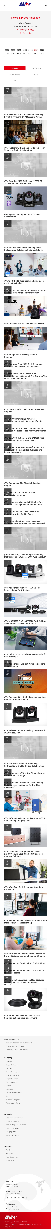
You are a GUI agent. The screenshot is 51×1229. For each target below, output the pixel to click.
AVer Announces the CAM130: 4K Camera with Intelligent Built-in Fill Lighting (25, 921)
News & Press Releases (13, 1093)
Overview (9, 1061)
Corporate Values (11, 1065)
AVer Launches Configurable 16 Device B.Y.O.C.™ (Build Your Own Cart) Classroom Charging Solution (23, 854)
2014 (36, 54)
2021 (36, 50)
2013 (42, 54)
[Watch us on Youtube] (23, 1197)
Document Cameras (12, 1135)
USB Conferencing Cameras (15, 1118)
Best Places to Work (12, 1075)
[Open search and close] (46, 5)
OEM (14, 80)
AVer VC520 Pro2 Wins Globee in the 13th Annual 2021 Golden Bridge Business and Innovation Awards (24, 449)
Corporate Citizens (12, 1079)
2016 (25, 54)
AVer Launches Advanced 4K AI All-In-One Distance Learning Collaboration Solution (23, 503)
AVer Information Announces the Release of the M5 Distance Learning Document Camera (24, 955)
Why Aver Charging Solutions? (16, 1046)
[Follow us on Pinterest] (26, 1197)
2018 (13, 54)
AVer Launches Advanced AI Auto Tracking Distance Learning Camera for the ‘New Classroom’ (23, 785)
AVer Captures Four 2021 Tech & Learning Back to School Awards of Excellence (23, 365)
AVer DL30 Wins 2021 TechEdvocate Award (24, 324)
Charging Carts (11, 1132)
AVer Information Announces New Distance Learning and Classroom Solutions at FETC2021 (24, 982)
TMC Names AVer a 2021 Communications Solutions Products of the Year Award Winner (25, 429)
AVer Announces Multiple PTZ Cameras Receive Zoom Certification (22, 589)
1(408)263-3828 (25, 30)
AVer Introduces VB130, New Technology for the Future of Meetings (24, 774)
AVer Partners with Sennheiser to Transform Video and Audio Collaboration (24, 149)
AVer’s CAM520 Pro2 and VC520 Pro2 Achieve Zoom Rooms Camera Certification (25, 622)
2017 (19, 54)
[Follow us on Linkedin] (15, 1197)
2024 (19, 50)
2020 (42, 50)
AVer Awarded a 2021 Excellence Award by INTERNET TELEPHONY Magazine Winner (23, 116)
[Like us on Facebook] (7, 1197)
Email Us (25, 33)
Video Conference (15, 74)
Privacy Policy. (8, 1227)
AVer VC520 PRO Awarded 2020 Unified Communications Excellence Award (22, 1016)
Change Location (20, 1221)
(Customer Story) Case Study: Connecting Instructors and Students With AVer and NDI (25, 556)
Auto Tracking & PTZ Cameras (16, 1125)
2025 (13, 50)
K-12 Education (36, 68)
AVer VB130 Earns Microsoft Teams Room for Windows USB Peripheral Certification (25, 291)
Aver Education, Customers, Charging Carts (20, 1043)
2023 (25, 50)
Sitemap (8, 1221)
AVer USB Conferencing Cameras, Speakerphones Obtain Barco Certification (23, 420)
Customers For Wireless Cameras (17, 1050)
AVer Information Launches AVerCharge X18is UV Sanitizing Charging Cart (25, 819)
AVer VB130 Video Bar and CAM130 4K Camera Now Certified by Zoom (21, 513)
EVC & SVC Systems (12, 1121)
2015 (30, 54)
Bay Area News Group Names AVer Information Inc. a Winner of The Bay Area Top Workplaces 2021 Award (25, 376)
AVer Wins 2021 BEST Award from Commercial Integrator (19, 494)
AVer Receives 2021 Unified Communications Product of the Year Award (25, 698)
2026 (7, 50)
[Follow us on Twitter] (11, 1197)
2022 (30, 50)
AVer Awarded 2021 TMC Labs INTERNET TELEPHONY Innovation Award (23, 182)
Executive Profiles (11, 1082)
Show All (15, 68)
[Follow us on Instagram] (19, 1197)
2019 (7, 54)
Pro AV (36, 74)
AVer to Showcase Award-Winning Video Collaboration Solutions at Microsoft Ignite (23, 249)
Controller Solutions (12, 1128)
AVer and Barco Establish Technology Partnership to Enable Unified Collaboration (24, 765)
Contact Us (9, 1089)
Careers (8, 1086)
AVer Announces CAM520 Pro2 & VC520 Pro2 (25, 963)
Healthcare (9, 1153)
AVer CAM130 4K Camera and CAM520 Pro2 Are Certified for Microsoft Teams (24, 439)
